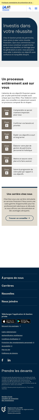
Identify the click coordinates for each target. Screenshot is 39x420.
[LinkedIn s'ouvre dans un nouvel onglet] (9, 360)
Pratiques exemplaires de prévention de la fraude (18, 3)
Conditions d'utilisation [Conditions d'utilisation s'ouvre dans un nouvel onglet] (10, 339)
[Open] (30, 8)
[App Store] (9, 321)
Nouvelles (8, 293)
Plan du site (6, 350)
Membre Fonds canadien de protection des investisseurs (10, 398)
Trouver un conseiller (19, 218)
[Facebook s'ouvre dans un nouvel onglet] (3, 360)
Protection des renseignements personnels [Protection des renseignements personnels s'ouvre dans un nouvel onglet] (17, 342)
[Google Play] (24, 321)
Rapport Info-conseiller (14, 413)
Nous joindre (10, 301)
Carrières (8, 285)
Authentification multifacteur (12, 335)
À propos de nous (13, 277)
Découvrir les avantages (11, 326)
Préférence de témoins (10, 353)
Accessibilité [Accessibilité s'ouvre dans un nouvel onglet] (6, 346)
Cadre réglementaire (9, 332)
